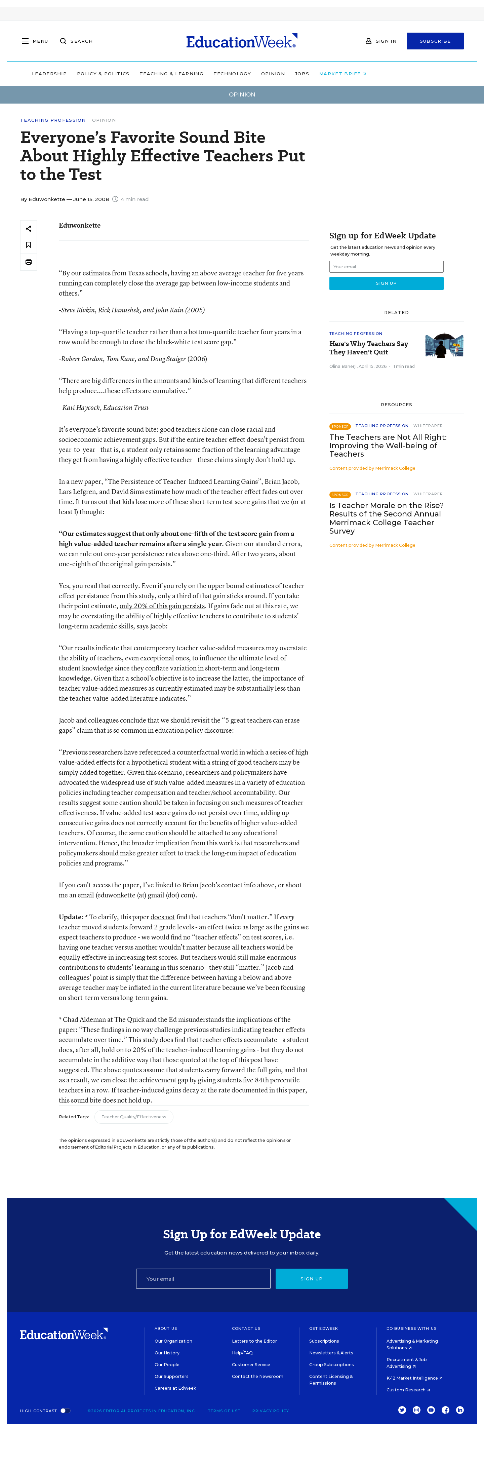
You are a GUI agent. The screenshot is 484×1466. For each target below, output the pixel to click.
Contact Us (246, 1328)
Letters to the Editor (254, 1341)
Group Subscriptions (331, 1364)
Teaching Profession (53, 120)
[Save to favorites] (29, 245)
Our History (167, 1352)
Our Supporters (172, 1376)
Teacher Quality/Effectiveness (134, 1116)
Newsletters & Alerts (331, 1352)
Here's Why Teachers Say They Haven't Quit (368, 348)
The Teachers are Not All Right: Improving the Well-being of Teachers (388, 445)
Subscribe (435, 41)
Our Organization (173, 1341)
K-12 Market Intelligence (415, 1378)
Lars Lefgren (77, 491)
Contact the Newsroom (257, 1376)
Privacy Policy (270, 1411)
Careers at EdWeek (175, 1388)
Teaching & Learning (214, 73)
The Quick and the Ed (145, 1019)
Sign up (311, 1278)
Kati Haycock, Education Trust (106, 407)
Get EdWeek (323, 1328)
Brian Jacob (281, 481)
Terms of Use (224, 1411)
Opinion (316, 73)
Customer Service (251, 1364)
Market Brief (385, 73)
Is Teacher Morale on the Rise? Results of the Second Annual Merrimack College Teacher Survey (386, 518)
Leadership (92, 73)
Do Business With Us (412, 1328)
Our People (167, 1364)
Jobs (345, 73)
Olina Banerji (343, 366)
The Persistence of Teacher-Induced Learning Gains (183, 481)
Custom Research (408, 1389)
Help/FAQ (242, 1352)
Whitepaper (428, 425)
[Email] (203, 1279)
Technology (275, 73)
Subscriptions (324, 1341)
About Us (166, 1328)
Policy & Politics (146, 73)
